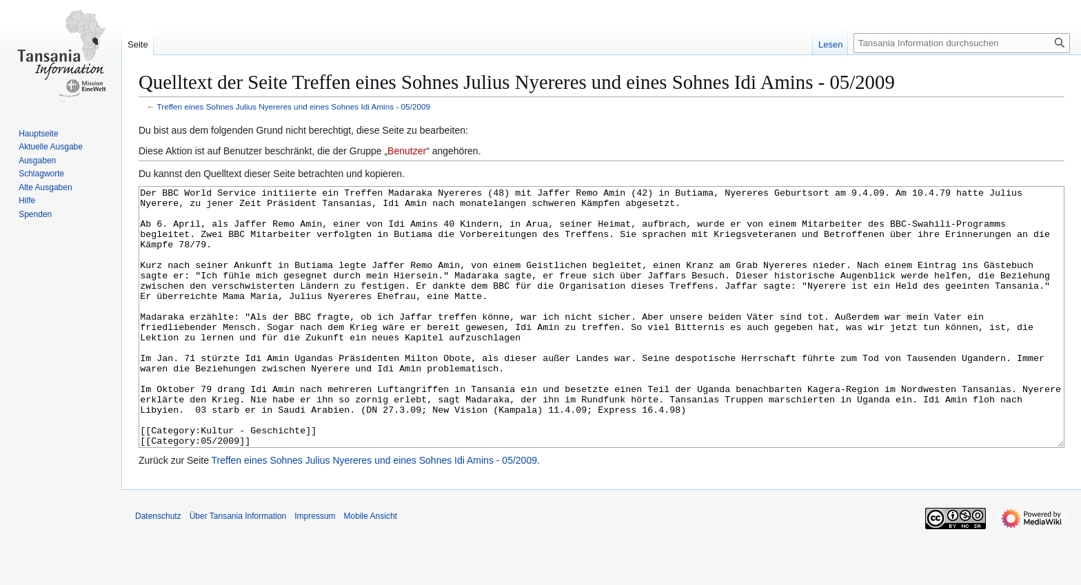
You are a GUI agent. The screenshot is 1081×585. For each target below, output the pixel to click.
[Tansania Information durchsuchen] (961, 43)
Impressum (314, 568)
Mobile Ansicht (370, 568)
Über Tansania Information (238, 568)
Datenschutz (158, 568)
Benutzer (406, 150)
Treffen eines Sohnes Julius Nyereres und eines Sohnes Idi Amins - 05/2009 (293, 106)
